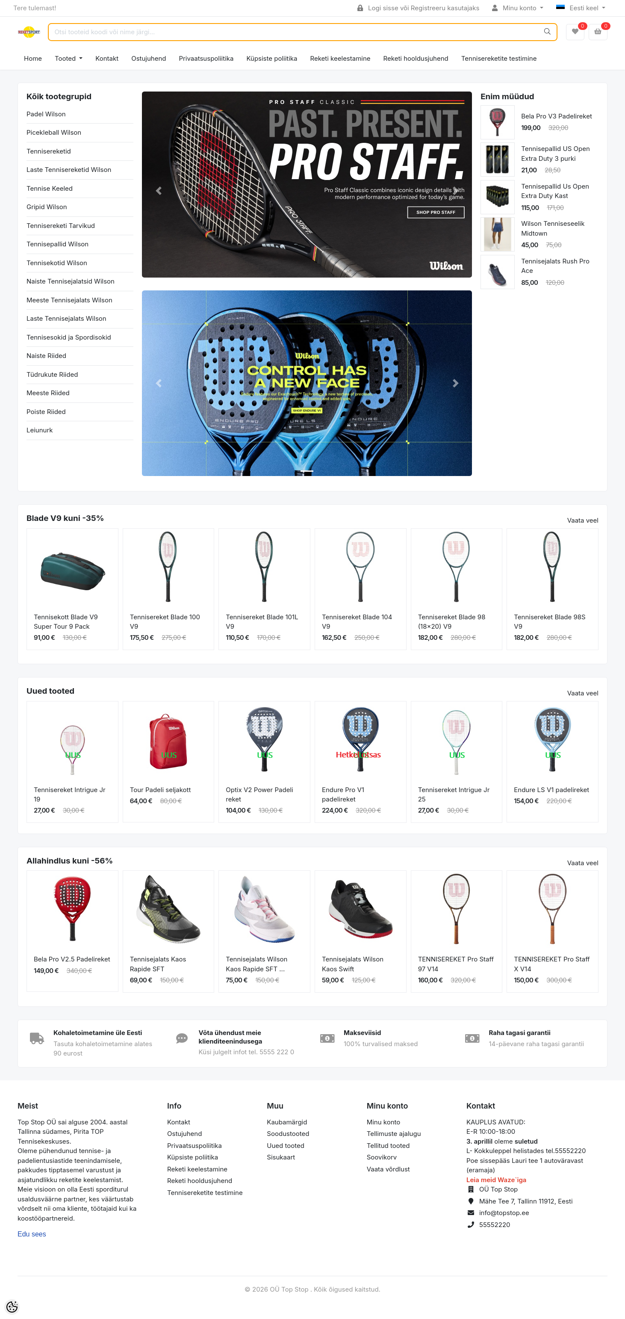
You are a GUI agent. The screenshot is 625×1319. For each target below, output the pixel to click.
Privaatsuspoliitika (206, 58)
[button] (158, 191)
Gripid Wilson (47, 207)
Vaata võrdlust (388, 1169)
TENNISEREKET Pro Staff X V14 (552, 964)
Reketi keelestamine (340, 58)
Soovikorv (382, 1157)
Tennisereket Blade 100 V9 (165, 622)
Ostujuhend (148, 58)
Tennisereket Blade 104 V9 (357, 622)
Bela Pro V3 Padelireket (556, 116)
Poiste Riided (46, 412)
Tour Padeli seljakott (160, 790)
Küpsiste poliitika (271, 58)
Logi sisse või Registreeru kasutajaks (418, 8)
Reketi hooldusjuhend (415, 58)
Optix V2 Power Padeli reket (259, 795)
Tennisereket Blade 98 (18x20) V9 (452, 622)
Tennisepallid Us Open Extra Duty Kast (555, 191)
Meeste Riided (48, 393)
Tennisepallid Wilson (57, 244)
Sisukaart (281, 1157)
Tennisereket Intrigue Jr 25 (454, 795)
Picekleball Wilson (54, 132)
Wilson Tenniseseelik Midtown (552, 228)
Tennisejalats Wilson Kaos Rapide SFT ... (256, 964)
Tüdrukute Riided (52, 374)
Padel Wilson (46, 114)
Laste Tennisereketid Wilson (69, 170)
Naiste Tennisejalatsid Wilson (71, 281)
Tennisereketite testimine (499, 58)
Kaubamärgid (287, 1122)
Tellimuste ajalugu (394, 1134)
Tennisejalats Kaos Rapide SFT (158, 964)
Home (33, 58)
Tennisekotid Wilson (57, 263)
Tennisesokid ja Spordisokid (69, 337)
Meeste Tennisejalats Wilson (69, 300)
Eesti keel (578, 8)
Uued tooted (285, 1146)
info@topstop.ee (504, 1213)
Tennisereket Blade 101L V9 (262, 622)
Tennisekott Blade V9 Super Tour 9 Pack (66, 622)
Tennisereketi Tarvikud (61, 226)
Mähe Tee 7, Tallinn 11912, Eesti (526, 1201)
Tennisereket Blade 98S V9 (549, 622)
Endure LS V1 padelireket (551, 790)
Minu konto (515, 8)
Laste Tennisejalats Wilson (66, 318)
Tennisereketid (49, 151)
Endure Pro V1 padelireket (343, 795)
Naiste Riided (46, 356)
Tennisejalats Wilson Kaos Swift (352, 964)
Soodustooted (288, 1134)
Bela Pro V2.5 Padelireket (72, 959)
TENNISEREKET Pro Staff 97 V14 (456, 964)
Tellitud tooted (388, 1146)
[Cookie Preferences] (12, 1307)
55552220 (494, 1225)
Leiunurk (40, 430)
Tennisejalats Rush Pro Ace (555, 266)
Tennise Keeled (50, 188)
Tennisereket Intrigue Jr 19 (70, 795)
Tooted (66, 58)
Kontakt (106, 58)
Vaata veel (582, 520)
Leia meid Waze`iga (496, 1180)
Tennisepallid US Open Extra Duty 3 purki (555, 154)
